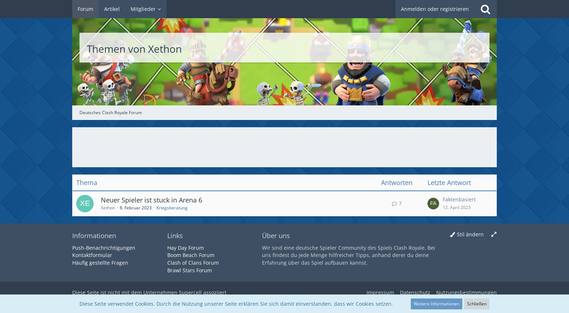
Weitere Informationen (436, 304)
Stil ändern (470, 234)
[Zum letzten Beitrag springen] (433, 203)
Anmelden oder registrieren (435, 8)
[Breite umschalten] (494, 234)
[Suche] (485, 9)
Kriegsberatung (172, 208)
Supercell (190, 292)
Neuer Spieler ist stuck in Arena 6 (151, 200)
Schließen (477, 304)
